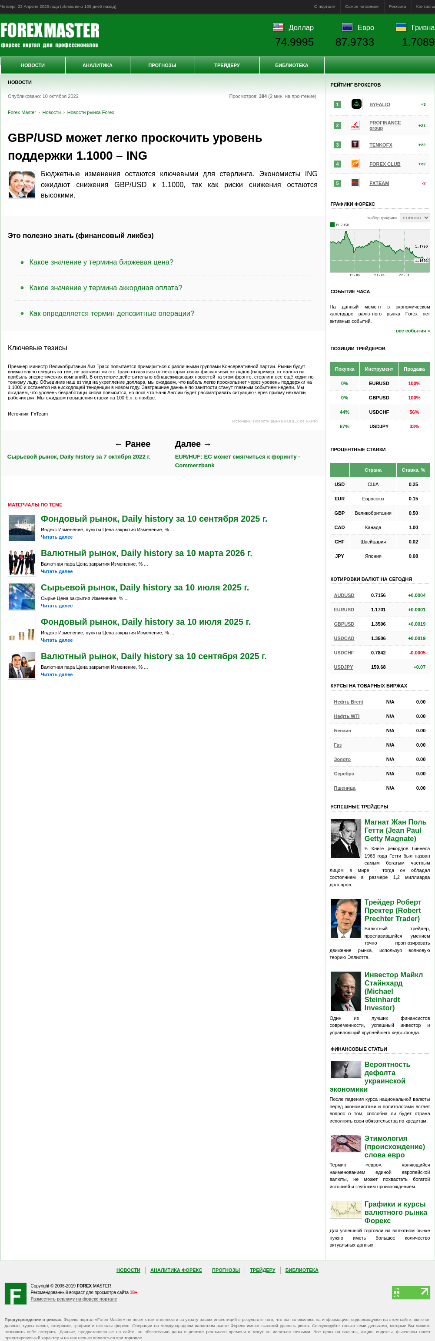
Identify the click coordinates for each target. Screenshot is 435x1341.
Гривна (423, 27)
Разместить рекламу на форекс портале (74, 1299)
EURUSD (344, 609)
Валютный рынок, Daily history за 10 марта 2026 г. (146, 553)
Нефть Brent (348, 701)
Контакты (425, 6)
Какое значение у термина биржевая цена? (102, 262)
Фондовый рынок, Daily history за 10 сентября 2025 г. (154, 518)
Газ (338, 745)
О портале (324, 6)
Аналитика (98, 65)
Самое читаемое (362, 6)
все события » (413, 330)
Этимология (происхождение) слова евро (395, 1146)
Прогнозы (162, 65)
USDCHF (344, 652)
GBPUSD (344, 624)
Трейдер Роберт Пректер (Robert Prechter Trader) (393, 910)
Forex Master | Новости (49, 35)
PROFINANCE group (385, 125)
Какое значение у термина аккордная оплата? (106, 288)
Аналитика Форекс (176, 1270)
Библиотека (291, 65)
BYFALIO (379, 104)
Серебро (344, 773)
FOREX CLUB (385, 164)
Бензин (343, 730)
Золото (342, 759)
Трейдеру (227, 65)
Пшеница (345, 788)
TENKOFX (380, 145)
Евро (366, 27)
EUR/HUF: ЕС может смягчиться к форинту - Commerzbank (237, 454)
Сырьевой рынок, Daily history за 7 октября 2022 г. (79, 449)
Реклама (397, 6)
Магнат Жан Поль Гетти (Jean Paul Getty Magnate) (396, 830)
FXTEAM (379, 183)
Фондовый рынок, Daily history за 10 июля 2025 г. (146, 622)
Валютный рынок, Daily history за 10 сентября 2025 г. (154, 656)
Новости (33, 65)
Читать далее (57, 537)
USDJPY (343, 667)
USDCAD (344, 638)
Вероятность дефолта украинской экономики (370, 1076)
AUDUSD (344, 595)
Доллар (301, 27)
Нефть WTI (347, 716)
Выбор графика (381, 217)
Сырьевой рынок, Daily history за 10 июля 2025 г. (145, 587)
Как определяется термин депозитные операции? (112, 313)
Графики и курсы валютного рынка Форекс (396, 1212)
